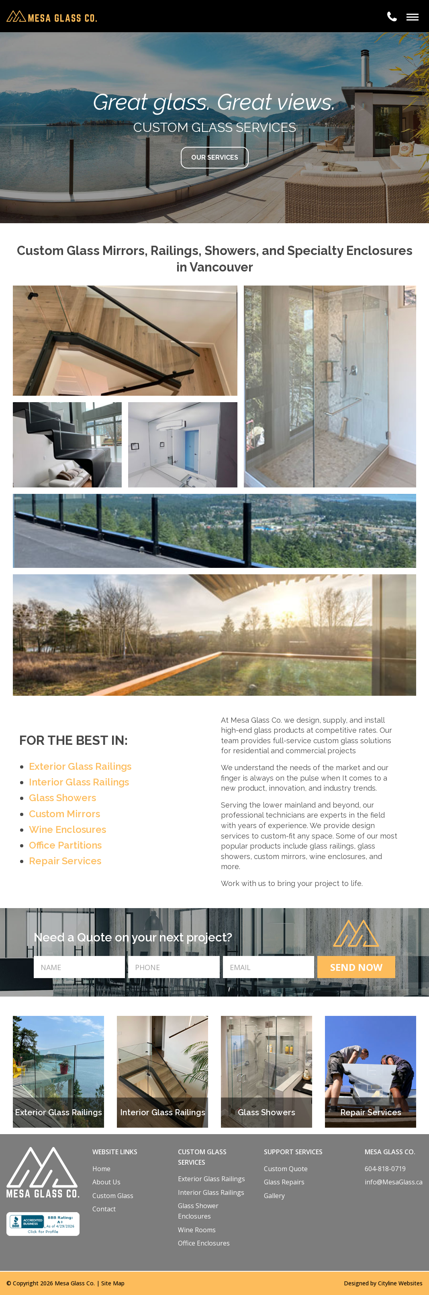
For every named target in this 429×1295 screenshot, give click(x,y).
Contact (104, 1209)
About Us (106, 1182)
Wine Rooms (197, 1229)
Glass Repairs (284, 1182)
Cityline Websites (400, 1283)
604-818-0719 (385, 1168)
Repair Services (65, 861)
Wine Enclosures (67, 829)
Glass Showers (62, 798)
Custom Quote (286, 1168)
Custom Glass (112, 1195)
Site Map (113, 1283)
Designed (356, 1283)
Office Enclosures (204, 1243)
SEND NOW (356, 967)
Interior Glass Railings (79, 782)
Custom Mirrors (64, 814)
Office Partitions (65, 845)
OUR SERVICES (214, 157)
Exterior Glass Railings (80, 766)
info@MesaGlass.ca (394, 1182)
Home (101, 1168)
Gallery (274, 1195)
